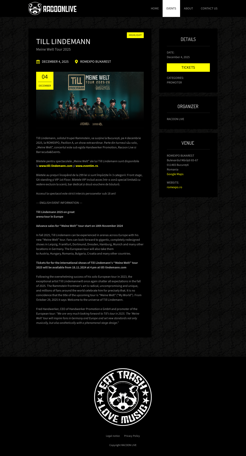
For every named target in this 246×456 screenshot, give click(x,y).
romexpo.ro (174, 187)
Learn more (123, 447)
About (188, 8)
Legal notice (113, 436)
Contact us (209, 8)
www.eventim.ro (87, 166)
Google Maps (175, 174)
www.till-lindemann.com (55, 166)
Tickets (188, 67)
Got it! (213, 449)
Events (171, 8)
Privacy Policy (132, 436)
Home (155, 8)
